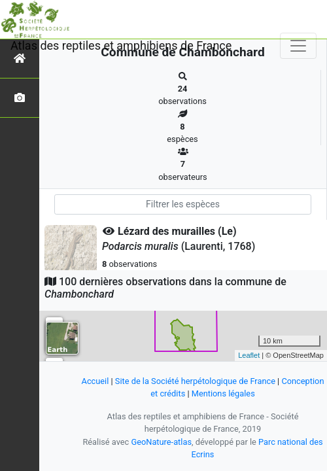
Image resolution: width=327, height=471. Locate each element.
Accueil (95, 381)
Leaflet (249, 355)
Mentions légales (223, 393)
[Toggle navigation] (298, 46)
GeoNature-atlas (161, 442)
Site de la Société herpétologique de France (195, 381)
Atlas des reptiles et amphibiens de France (121, 45)
